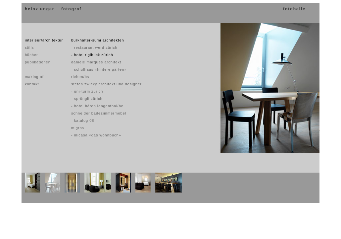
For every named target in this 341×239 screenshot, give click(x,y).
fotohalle (294, 9)
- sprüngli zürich (87, 99)
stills (29, 47)
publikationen (38, 62)
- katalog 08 (82, 120)
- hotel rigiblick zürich (92, 55)
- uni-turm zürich (87, 91)
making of (34, 77)
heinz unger (39, 9)
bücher (31, 55)
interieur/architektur (44, 40)
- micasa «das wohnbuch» (96, 135)
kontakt (32, 84)
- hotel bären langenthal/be (97, 106)
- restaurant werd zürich (94, 47)
